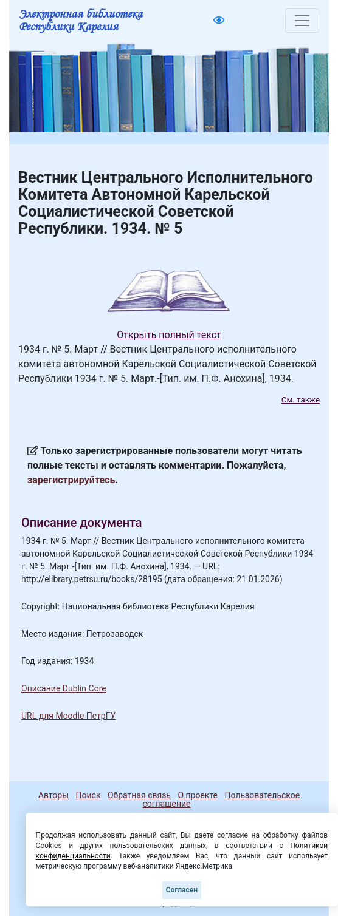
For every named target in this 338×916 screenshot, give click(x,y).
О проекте (198, 795)
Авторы (53, 795)
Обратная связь (139, 795)
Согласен (182, 890)
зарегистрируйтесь (71, 480)
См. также (300, 399)
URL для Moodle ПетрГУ (68, 716)
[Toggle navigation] (302, 20)
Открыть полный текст (169, 335)
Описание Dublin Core (63, 688)
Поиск (88, 795)
